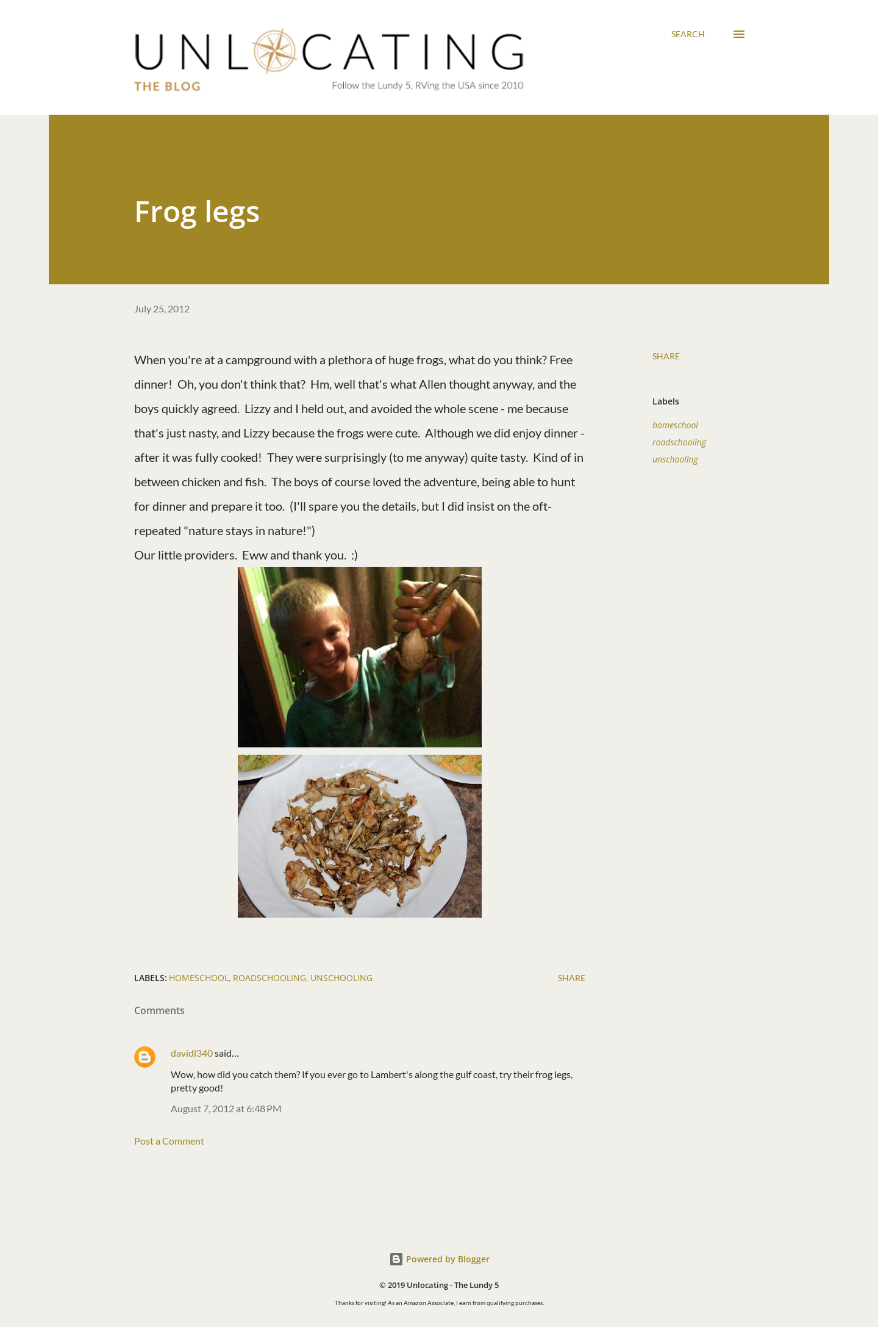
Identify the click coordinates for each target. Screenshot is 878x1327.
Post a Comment (169, 1140)
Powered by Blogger (439, 1259)
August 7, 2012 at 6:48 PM (226, 1108)
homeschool (675, 425)
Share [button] (666, 356)
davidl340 (192, 1053)
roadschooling (679, 442)
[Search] (688, 34)
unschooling (675, 459)
